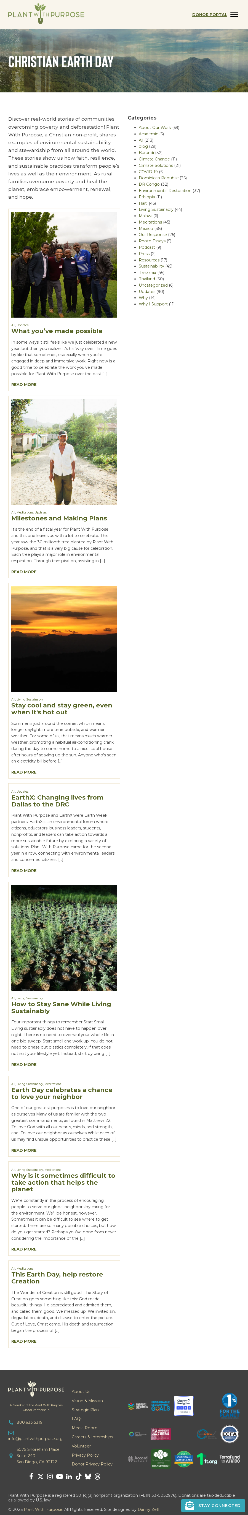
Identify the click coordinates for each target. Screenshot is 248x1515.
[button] (213, 1505)
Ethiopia (147, 196)
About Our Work (155, 127)
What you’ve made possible (57, 331)
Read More (23, 384)
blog (143, 146)
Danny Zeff (148, 1509)
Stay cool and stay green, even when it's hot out (61, 708)
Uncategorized (153, 285)
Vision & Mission (87, 1400)
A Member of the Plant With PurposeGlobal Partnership (36, 1408)
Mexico (146, 228)
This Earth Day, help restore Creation (57, 1277)
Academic (148, 133)
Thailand (147, 278)
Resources (149, 260)
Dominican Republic (158, 177)
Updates (22, 325)
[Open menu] (234, 14)
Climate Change (154, 159)
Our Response (153, 234)
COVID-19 (148, 171)
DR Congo (149, 184)
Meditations (25, 512)
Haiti (143, 203)
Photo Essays (152, 240)
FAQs (77, 1418)
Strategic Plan (85, 1409)
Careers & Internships (92, 1436)
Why (143, 297)
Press (144, 253)
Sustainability (151, 266)
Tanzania (147, 272)
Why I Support (153, 304)
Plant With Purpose (43, 1509)
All (13, 325)
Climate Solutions (156, 165)
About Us (81, 1391)
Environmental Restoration (165, 190)
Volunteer (81, 1446)
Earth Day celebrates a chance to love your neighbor (62, 1093)
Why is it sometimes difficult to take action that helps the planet (63, 1182)
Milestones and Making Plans (59, 518)
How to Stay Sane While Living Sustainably (61, 1007)
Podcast (147, 247)
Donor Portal (209, 14)
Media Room (84, 1427)
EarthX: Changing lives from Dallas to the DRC (57, 800)
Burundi (146, 152)
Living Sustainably (30, 699)
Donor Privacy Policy (92, 1464)
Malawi (145, 215)
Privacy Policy (85, 1455)
